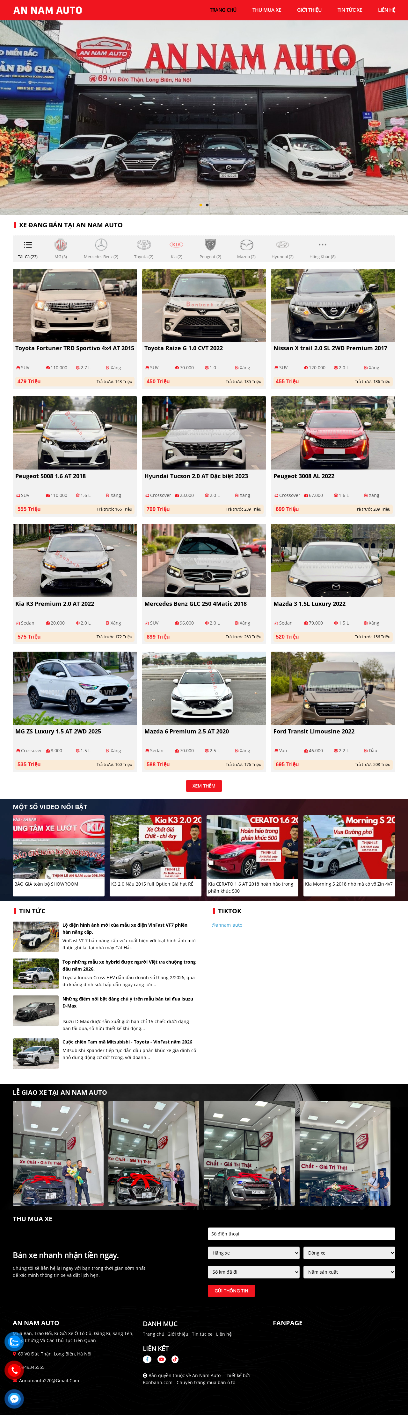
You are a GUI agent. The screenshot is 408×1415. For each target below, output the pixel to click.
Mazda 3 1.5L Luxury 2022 (309, 603)
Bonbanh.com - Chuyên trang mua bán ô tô (189, 1382)
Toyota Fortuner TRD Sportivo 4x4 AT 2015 (74, 348)
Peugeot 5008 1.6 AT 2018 (50, 476)
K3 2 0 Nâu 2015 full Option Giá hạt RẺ (152, 884)
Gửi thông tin (231, 1291)
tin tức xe (350, 10)
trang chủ (223, 10)
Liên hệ (224, 1334)
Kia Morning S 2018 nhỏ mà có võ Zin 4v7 (349, 884)
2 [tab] (207, 205)
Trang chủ (153, 1334)
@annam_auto (227, 925)
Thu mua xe (266, 10)
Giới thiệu (177, 1334)
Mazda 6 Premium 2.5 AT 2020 (186, 731)
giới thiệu (309, 10)
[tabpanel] (204, 107)
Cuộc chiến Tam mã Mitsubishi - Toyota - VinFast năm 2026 (127, 1042)
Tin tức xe (202, 1334)
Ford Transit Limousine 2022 (313, 731)
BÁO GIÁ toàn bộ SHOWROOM (46, 884)
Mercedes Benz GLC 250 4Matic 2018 (195, 603)
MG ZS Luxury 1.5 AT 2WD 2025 (58, 731)
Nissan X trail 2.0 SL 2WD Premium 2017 (330, 348)
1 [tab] (201, 205)
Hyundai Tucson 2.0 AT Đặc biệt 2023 (196, 476)
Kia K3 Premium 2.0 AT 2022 (54, 603)
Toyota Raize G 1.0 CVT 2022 (183, 348)
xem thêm (204, 786)
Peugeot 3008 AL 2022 (303, 476)
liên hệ (386, 10)
